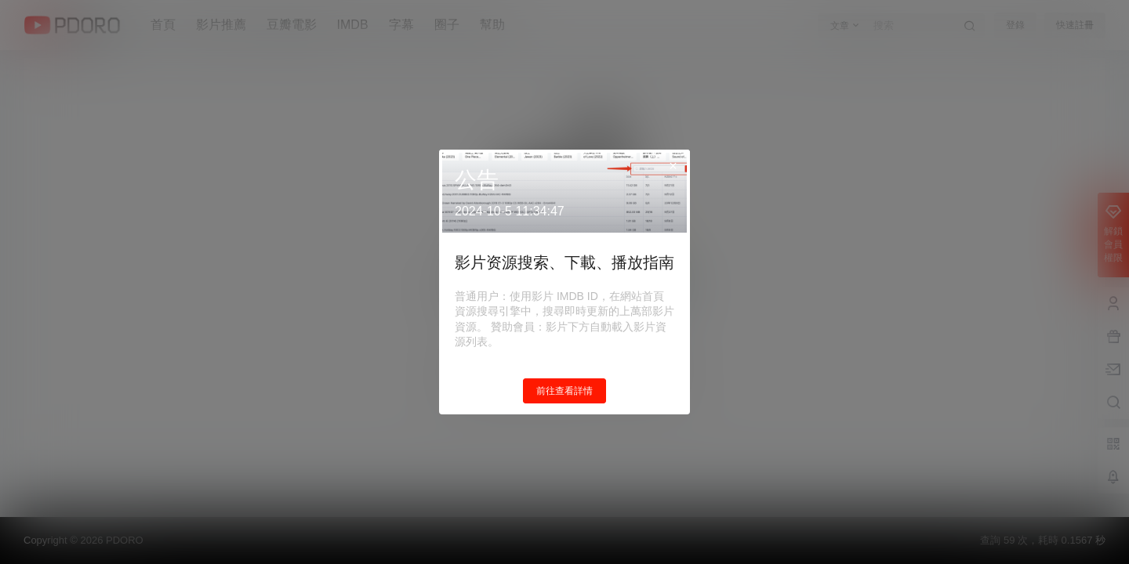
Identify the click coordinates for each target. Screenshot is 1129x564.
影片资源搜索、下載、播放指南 (564, 262)
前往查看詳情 (564, 390)
